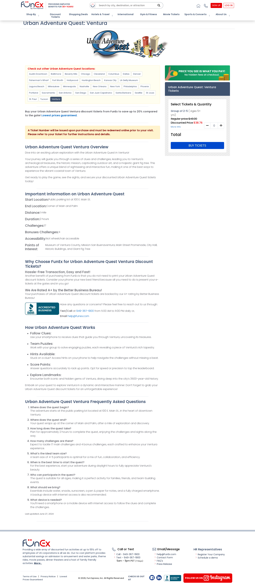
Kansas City (110, 80)
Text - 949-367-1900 (127, 557)
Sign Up (216, 5)
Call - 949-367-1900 (127, 554)
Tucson (44, 99)
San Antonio (65, 92)
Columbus (113, 73)
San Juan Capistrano (101, 92)
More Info (176, 126)
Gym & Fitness (148, 14)
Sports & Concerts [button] (195, 14)
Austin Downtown (38, 73)
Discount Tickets (55, 16)
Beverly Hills (71, 73)
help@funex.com (78, 316)
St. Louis (150, 92)
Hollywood (72, 80)
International (126, 14)
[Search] (159, 5)
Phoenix (145, 86)
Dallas (126, 73)
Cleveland (99, 73)
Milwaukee (53, 86)
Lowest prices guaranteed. (59, 115)
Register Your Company (210, 554)
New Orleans (100, 86)
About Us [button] (221, 14)
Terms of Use (30, 576)
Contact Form (163, 557)
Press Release (163, 564)
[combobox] (127, 5)
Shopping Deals (78, 14)
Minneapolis (69, 86)
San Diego (80, 92)
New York (115, 86)
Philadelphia (130, 86)
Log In (229, 5)
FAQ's (158, 560)
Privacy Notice (48, 576)
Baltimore (56, 73)
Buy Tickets (197, 145)
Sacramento (48, 92)
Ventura (56, 99)
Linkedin (159, 577)
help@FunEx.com (165, 554)
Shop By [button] (31, 14)
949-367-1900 (85, 311)
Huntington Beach (91, 80)
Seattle (138, 92)
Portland (33, 92)
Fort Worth (57, 80)
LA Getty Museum (129, 80)
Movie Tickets (171, 14)
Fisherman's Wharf (39, 80)
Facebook (152, 577)
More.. (38, 563)
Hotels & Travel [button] (100, 14)
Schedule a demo (206, 557)
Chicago (85, 73)
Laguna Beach (36, 86)
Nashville (84, 86)
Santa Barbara (123, 92)
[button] (205, 5)
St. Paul (33, 99)
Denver (137, 73)
